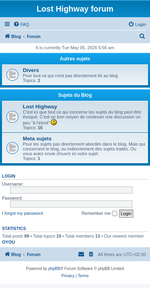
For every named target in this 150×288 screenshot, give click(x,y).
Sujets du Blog (75, 95)
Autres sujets (75, 59)
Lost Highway (40, 107)
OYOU (8, 242)
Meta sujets (37, 139)
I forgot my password (22, 213)
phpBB (54, 268)
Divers (31, 70)
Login (8, 176)
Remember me (99, 213)
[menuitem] (21, 24)
